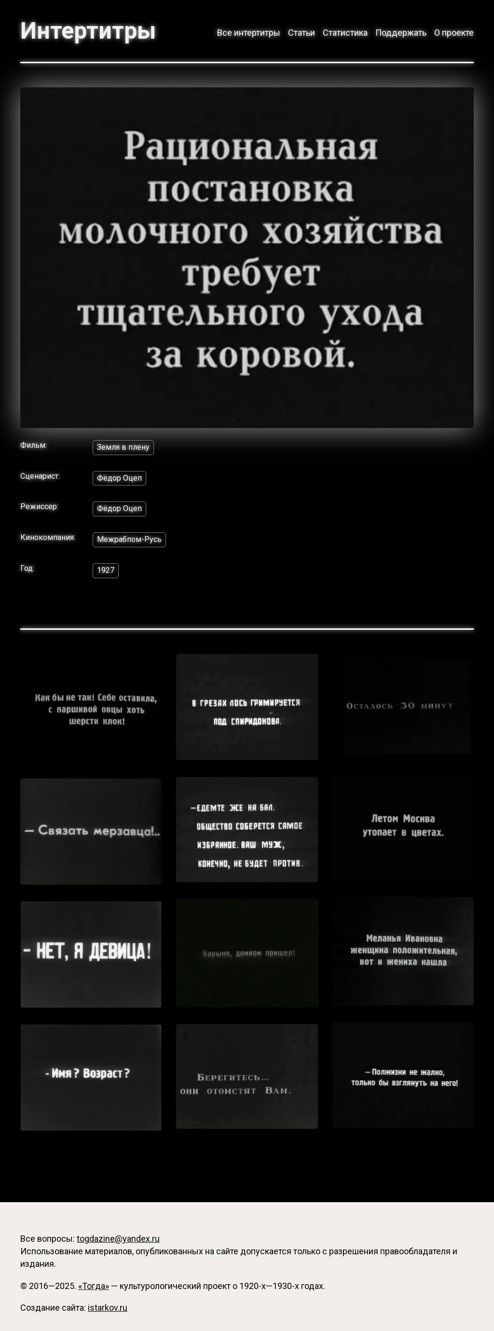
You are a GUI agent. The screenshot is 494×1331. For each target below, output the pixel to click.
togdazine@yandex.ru (118, 1239)
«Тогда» (93, 1286)
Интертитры (88, 30)
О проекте (454, 33)
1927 (105, 570)
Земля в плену (123, 447)
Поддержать (400, 33)
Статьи (301, 33)
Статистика (345, 33)
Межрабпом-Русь (129, 539)
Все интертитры (248, 33)
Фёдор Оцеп (119, 478)
